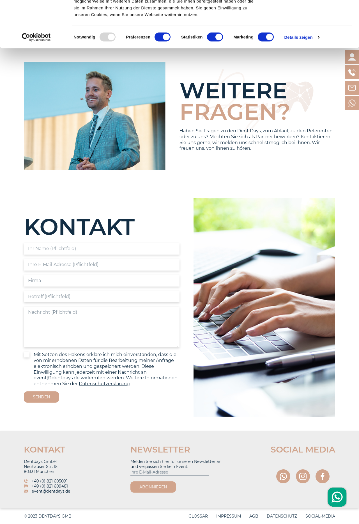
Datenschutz (282, 516)
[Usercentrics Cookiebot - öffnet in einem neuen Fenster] (36, 83)
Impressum (228, 516)
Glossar (198, 516)
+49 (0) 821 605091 (46, 481)
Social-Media (320, 516)
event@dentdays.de (47, 491)
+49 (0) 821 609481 (46, 486)
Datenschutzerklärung (104, 383)
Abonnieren (153, 487)
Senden (41, 397)
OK (312, 14)
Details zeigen (298, 83)
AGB (253, 516)
